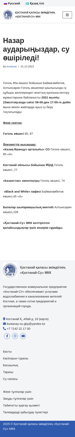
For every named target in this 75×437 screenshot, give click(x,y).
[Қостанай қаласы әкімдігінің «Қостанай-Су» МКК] (30, 14)
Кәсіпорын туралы (15, 358)
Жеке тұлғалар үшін (17, 391)
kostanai (12, 66)
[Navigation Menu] (67, 14)
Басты (7, 351)
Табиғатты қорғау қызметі (21, 405)
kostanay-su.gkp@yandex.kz (26, 323)
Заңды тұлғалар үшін (18, 398)
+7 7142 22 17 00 (18, 328)
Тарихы (8, 372)
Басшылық (10, 365)
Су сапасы (10, 379)
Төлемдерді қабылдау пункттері (25, 412)
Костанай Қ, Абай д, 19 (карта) (27, 319)
